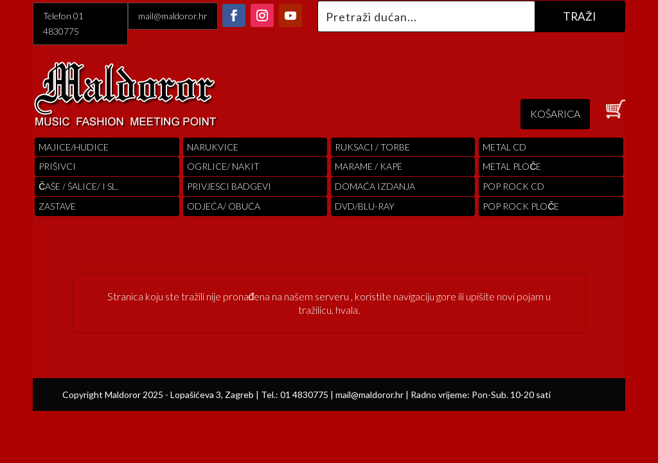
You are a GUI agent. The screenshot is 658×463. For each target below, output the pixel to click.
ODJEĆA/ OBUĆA (223, 206)
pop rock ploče (521, 206)
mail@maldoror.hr (173, 15)
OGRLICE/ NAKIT (223, 166)
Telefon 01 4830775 (63, 23)
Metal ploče (512, 166)
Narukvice (212, 146)
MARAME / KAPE (368, 166)
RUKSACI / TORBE (372, 146)
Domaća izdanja (375, 186)
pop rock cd (513, 186)
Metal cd (504, 146)
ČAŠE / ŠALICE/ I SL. (78, 186)
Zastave (57, 206)
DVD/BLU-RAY (365, 206)
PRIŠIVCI (57, 166)
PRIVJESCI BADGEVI (229, 186)
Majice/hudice (74, 146)
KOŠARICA (555, 113)
